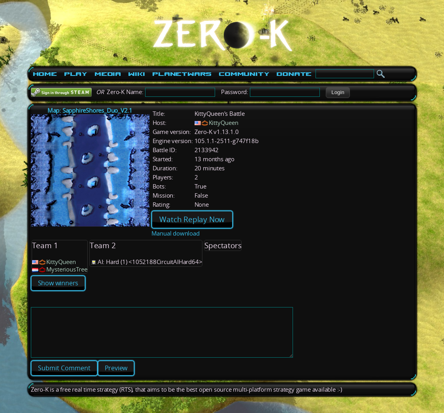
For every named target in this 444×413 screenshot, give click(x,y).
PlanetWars (182, 74)
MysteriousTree (66, 269)
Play (75, 74)
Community (244, 74)
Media (107, 74)
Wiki (136, 74)
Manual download (175, 233)
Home (45, 74)
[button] (338, 92)
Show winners (58, 283)
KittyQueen (223, 122)
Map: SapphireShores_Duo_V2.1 (89, 110)
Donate (294, 74)
